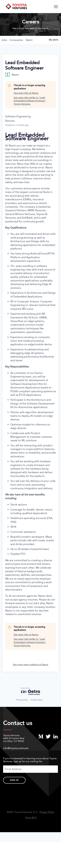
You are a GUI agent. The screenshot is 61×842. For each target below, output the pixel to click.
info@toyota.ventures (15, 748)
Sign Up (14, 780)
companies (16, 40)
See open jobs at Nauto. (26, 93)
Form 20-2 (30, 817)
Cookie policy (36, 700)
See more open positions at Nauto (30, 664)
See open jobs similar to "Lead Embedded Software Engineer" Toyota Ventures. (30, 100)
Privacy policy (22, 700)
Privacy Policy (47, 812)
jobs (4, 40)
